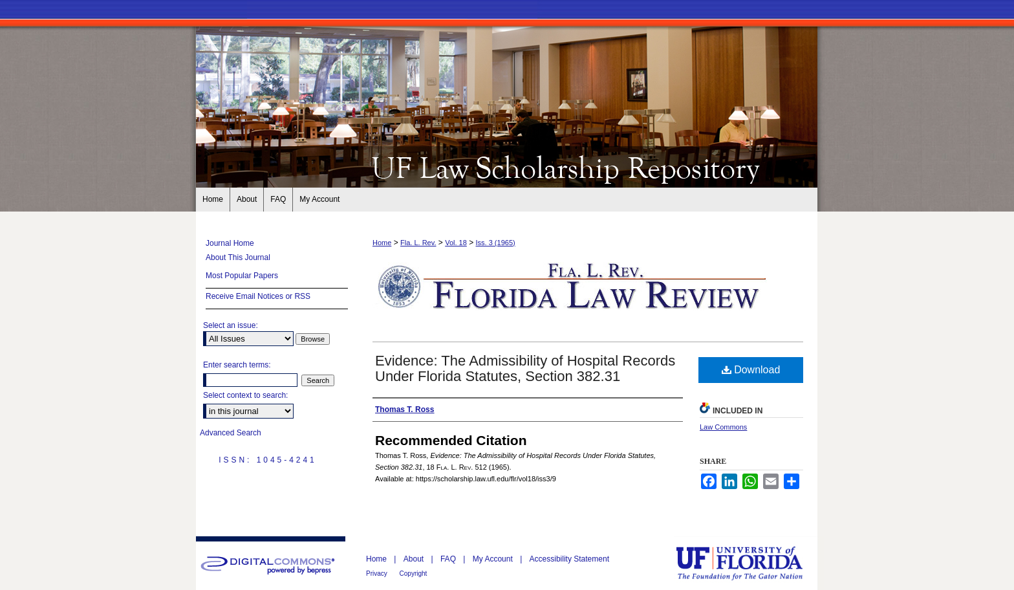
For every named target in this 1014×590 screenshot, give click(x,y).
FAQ (449, 558)
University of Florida (749, 563)
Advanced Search (230, 432)
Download (751, 369)
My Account (494, 558)
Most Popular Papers (242, 275)
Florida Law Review (507, 167)
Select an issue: (230, 325)
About (415, 558)
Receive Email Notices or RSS (258, 296)
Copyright (413, 573)
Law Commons (723, 427)
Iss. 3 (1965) (495, 242)
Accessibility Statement (569, 558)
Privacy (377, 573)
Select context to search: (245, 395)
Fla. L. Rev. (418, 242)
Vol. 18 (456, 242)
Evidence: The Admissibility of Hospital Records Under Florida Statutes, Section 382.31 (525, 368)
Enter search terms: (237, 364)
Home (381, 242)
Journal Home (230, 243)
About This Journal (238, 257)
